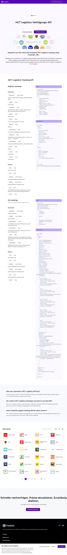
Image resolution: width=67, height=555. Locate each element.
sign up (57, 394)
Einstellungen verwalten (44, 546)
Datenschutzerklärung (27, 552)
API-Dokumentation (40, 32)
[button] (33, 534)
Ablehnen (53, 546)
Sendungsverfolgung (27, 32)
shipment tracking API (25, 413)
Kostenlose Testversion (33, 509)
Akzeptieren (61, 546)
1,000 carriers (29, 415)
